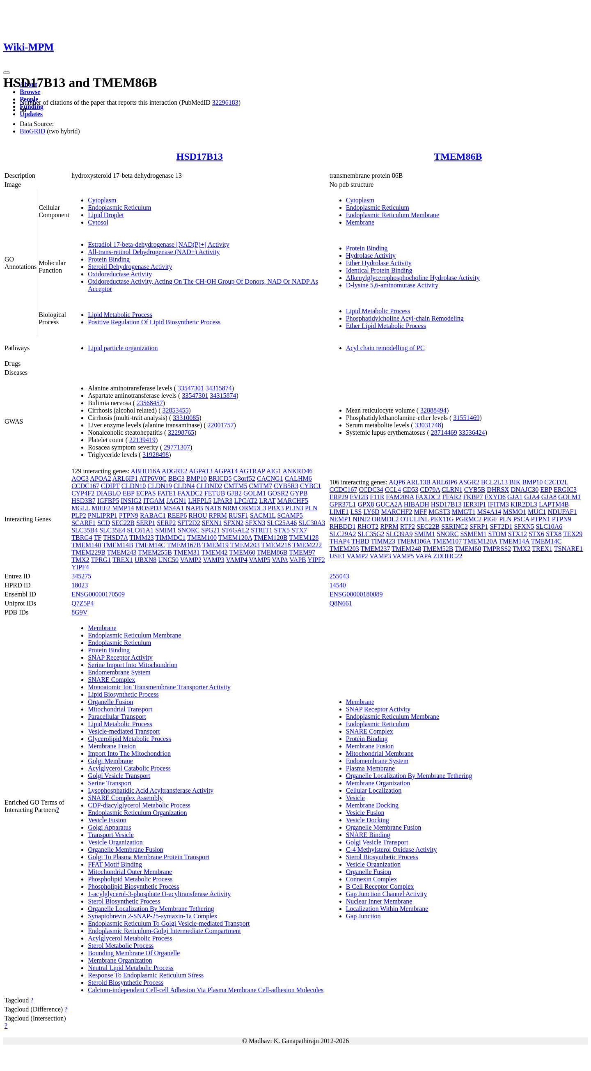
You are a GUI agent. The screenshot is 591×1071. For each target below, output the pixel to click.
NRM (229, 508)
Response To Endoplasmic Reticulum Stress (146, 975)
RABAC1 (153, 515)
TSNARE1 (568, 548)
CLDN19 (159, 485)
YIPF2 (316, 559)
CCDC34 (371, 489)
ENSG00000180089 (356, 594)
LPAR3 (222, 500)
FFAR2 (452, 496)
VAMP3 (213, 559)
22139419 (142, 439)
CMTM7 (260, 485)
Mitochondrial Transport (120, 709)
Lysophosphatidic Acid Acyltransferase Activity (150, 790)
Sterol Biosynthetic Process (124, 901)
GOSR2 (278, 493)
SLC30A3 (311, 522)
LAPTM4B (554, 504)
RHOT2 (368, 526)
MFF (420, 511)
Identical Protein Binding (379, 270)
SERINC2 (454, 526)
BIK (515, 482)
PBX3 (276, 508)
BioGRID (32, 131)
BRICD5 (220, 478)
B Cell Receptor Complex (380, 886)
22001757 (221, 425)
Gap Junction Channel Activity (386, 893)
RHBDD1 (343, 526)
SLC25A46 (282, 522)
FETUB (214, 493)
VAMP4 (236, 559)
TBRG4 (81, 537)
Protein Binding (109, 259)
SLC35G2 (371, 533)
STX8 (553, 533)
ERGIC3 (565, 489)
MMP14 (123, 508)
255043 (339, 576)
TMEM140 (86, 544)
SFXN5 (524, 526)
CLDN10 (133, 485)
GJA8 (549, 496)
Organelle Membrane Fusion (125, 849)
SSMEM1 (473, 533)
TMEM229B (88, 552)
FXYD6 (495, 496)
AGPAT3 (201, 471)
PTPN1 (540, 519)
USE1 (337, 556)
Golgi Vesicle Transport (119, 775)
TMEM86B (458, 156)
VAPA (280, 559)
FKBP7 (473, 496)
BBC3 (176, 478)
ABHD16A (145, 471)
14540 (338, 585)
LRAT (267, 500)
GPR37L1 (343, 504)
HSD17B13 (199, 156)
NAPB (194, 508)
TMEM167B (184, 544)
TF (98, 537)
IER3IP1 (474, 504)
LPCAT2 (246, 500)
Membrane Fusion (112, 746)
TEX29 (572, 533)
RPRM (218, 515)
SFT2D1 (501, 526)
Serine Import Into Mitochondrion (132, 664)
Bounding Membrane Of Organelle (134, 952)
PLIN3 (295, 508)
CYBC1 (310, 485)
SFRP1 (479, 526)
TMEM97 (302, 552)
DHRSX (498, 489)
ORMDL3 (252, 508)
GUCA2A (389, 504)
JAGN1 (176, 500)
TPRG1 (101, 559)
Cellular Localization (374, 790)
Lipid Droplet (106, 214)
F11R (377, 496)
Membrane (360, 222)
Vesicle (355, 797)
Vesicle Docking (367, 819)
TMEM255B (155, 552)
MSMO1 (514, 511)
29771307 (177, 447)
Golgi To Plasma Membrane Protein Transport (148, 856)
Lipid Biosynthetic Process (123, 694)
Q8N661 (341, 603)
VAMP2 (191, 559)
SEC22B (123, 522)
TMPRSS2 (497, 548)
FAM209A (400, 496)
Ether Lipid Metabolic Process (386, 325)
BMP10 (196, 478)
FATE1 (167, 493)
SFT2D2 (189, 522)
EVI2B (359, 496)
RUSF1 (238, 515)
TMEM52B (438, 548)
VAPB (297, 559)
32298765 (181, 432)
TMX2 (80, 559)
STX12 (517, 533)
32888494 (433, 410)
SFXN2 (234, 522)
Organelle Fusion (110, 701)
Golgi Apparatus (109, 827)
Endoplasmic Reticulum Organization (137, 812)
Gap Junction (363, 916)
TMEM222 (307, 544)
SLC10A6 (549, 526)
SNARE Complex (111, 679)
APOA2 (100, 478)
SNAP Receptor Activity (120, 657)
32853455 (175, 410)
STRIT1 (261, 530)
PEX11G (442, 519)
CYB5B (475, 489)
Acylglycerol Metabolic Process (130, 938)
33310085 (186, 417)
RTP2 (407, 526)
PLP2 (78, 515)
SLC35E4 (112, 530)
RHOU (197, 515)
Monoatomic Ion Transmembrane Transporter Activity (159, 686)
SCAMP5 (290, 515)
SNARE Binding (368, 834)
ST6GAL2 (236, 530)
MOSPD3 (149, 508)
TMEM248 (406, 548)
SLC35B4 (84, 530)
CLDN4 (184, 485)
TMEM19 (215, 544)
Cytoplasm (102, 200)
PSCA (521, 519)
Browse (30, 91)
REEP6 (177, 515)
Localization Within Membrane (387, 908)
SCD (103, 522)
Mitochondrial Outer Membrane (130, 871)
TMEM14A (514, 541)
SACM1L (263, 515)
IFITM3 (498, 504)
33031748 (428, 425)
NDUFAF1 (562, 511)
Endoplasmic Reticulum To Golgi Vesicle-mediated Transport (169, 923)
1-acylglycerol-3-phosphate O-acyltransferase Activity (159, 893)
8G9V (79, 612)
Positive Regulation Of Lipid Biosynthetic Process (154, 322)
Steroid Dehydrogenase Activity (130, 266)
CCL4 (393, 489)
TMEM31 (187, 552)
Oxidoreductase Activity (120, 274)
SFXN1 (212, 522)
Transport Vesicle (111, 834)
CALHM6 (298, 478)
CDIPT (110, 485)
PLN (311, 508)
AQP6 (397, 482)
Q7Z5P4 (82, 603)
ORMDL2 (385, 519)
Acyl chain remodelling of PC (385, 347)
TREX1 (122, 559)
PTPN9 (128, 515)
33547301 (191, 388)
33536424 (472, 432)
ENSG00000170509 (98, 594)
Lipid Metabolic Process (120, 314)
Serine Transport (109, 783)
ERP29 (339, 496)
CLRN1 (452, 489)
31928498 (155, 454)
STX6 (536, 533)
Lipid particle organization (123, 347)
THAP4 (340, 541)
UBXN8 (145, 559)
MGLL (80, 508)
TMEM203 (245, 544)
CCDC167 (85, 485)
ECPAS (146, 493)
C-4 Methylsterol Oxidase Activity (391, 849)
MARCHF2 (396, 511)
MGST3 (439, 511)
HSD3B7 (83, 500)
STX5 (282, 530)
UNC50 (168, 559)
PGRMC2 (469, 519)
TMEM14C (150, 544)
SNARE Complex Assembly (125, 797)
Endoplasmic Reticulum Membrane (393, 214)
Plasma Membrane (370, 768)
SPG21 (210, 530)
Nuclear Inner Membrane (379, 901)
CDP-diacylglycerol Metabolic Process (139, 805)
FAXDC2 (190, 493)
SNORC (188, 530)
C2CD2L (556, 482)
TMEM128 (303, 537)
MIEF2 (101, 508)
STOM (497, 533)
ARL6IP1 (125, 478)
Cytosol (98, 222)
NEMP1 (340, 519)
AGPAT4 (226, 471)
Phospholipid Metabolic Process (130, 879)
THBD (360, 541)
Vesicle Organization (115, 842)
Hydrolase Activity (371, 255)
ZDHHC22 (447, 556)
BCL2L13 (494, 482)
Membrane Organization (120, 960)
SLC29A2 (343, 533)
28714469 (444, 432)
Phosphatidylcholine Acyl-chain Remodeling (405, 318)
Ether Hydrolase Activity (379, 262)
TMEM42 (214, 552)
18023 (79, 585)
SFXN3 (255, 522)
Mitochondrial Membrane (380, 753)
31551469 (466, 417)
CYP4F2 (82, 493)
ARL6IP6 (444, 482)
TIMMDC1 (170, 537)
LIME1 (339, 511)
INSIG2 (131, 500)
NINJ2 (361, 519)
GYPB (299, 493)
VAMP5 (259, 559)
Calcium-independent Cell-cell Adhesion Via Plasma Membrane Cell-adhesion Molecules (205, 989)
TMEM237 (375, 548)
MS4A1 (173, 508)
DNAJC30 (525, 489)
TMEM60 (242, 552)
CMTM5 (235, 485)
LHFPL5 (199, 500)
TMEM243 (122, 552)
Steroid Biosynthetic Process (125, 982)
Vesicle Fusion (107, 819)
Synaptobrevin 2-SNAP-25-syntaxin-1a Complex (153, 916)
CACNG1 (270, 478)
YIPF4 (80, 567)
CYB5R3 (286, 485)
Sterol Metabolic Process (120, 945)
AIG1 (273, 471)
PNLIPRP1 (102, 515)
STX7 (299, 530)
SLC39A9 (399, 533)
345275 (81, 576)
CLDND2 (209, 485)
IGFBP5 (108, 500)
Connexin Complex (371, 879)
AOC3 (80, 478)
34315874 (219, 388)
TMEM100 (202, 537)
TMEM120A (235, 537)
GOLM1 (254, 493)
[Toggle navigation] (6, 72)
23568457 (150, 402)
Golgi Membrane (110, 760)
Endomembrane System (119, 672)
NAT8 (213, 508)
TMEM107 (447, 541)
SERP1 (145, 522)
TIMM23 (141, 537)
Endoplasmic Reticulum (119, 207)
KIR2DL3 (524, 504)
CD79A (430, 489)
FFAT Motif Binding (115, 864)
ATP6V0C (153, 478)
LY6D (371, 511)
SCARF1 (83, 522)
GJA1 (514, 496)
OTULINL (415, 519)
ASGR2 (468, 482)
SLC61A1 (140, 530)
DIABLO (108, 493)
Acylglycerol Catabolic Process (129, 768)
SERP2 (166, 522)
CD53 (410, 489)
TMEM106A (414, 541)
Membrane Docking (372, 805)
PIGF (490, 519)
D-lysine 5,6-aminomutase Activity (392, 285)
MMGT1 (464, 511)
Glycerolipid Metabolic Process (129, 738)
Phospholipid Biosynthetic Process (133, 886)
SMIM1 (165, 530)
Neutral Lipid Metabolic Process (130, 967)
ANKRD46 (298, 471)
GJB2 (234, 493)
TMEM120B (271, 537)
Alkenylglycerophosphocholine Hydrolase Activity (413, 277)
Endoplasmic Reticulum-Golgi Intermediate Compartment (164, 930)
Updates (31, 113)
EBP (129, 493)
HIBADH (416, 504)
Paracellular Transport (117, 716)
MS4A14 (489, 511)
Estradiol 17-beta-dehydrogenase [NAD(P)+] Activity (158, 244)
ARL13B (418, 482)
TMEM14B (118, 544)
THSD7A (115, 537)
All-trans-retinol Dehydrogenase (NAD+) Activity (154, 251)
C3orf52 (244, 478)
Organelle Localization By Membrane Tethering (151, 908)
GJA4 (531, 496)
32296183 (225, 102)
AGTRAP (252, 471)
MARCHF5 (292, 500)
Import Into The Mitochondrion (129, 753)
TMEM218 (276, 544)
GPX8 (366, 504)
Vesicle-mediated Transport (124, 731)
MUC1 (537, 511)
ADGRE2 (175, 471)
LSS (356, 511)
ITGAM (154, 500)
